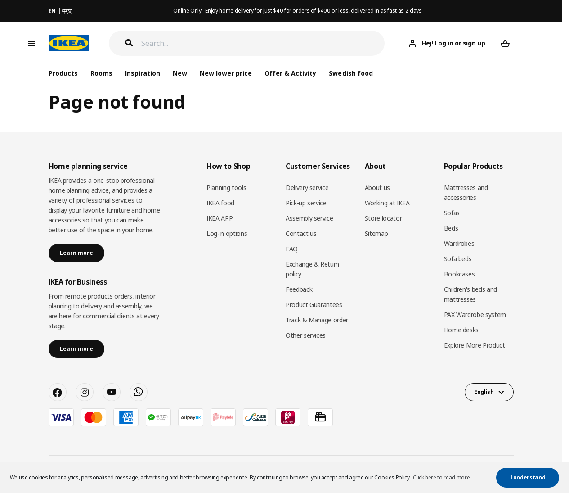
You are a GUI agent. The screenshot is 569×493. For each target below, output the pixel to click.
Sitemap (376, 233)
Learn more (76, 253)
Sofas (452, 212)
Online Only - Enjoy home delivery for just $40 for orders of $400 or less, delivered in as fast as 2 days (297, 10)
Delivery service (307, 187)
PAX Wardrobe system (475, 314)
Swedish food (350, 73)
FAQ (292, 248)
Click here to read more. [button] (442, 477)
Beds (451, 228)
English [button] (484, 392)
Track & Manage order (317, 320)
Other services (306, 335)
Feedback (299, 289)
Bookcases (459, 274)
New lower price (226, 73)
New (180, 73)
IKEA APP (219, 218)
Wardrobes (459, 243)
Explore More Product (474, 345)
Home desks (461, 330)
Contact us (301, 233)
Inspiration (142, 73)
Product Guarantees (314, 304)
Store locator (383, 218)
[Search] (263, 43)
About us (377, 187)
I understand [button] (528, 477)
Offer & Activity (290, 73)
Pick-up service (306, 203)
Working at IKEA (387, 203)
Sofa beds (458, 258)
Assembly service (309, 218)
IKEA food (220, 203)
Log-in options (226, 233)
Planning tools (226, 187)
